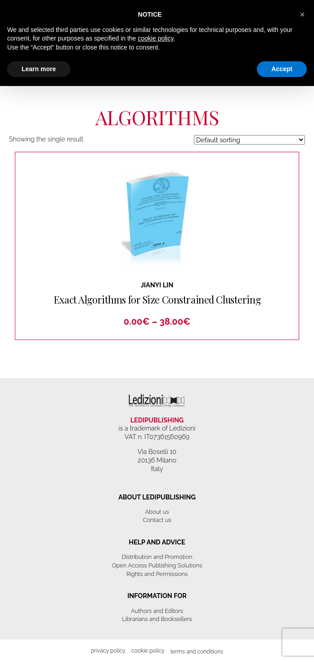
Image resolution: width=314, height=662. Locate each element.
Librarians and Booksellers (157, 619)
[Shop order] (249, 140)
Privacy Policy (108, 650)
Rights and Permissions (157, 574)
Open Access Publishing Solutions (157, 565)
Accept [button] (281, 69)
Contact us (157, 520)
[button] (302, 14)
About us (157, 511)
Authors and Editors (157, 611)
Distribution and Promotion (156, 556)
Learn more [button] (39, 69)
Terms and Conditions (196, 651)
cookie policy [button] (155, 38)
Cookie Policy (148, 650)
